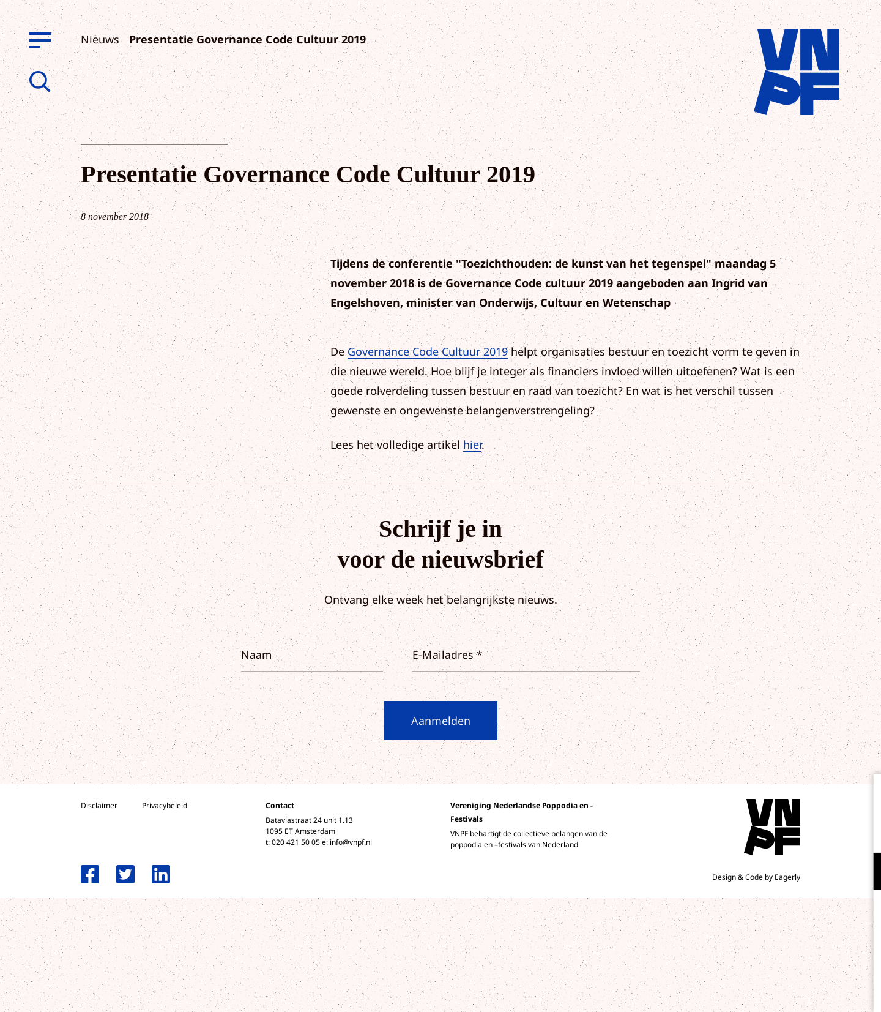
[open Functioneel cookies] (861, 872)
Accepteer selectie (777, 989)
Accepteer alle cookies (777, 953)
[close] (862, 796)
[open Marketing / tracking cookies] (861, 909)
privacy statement (820, 831)
